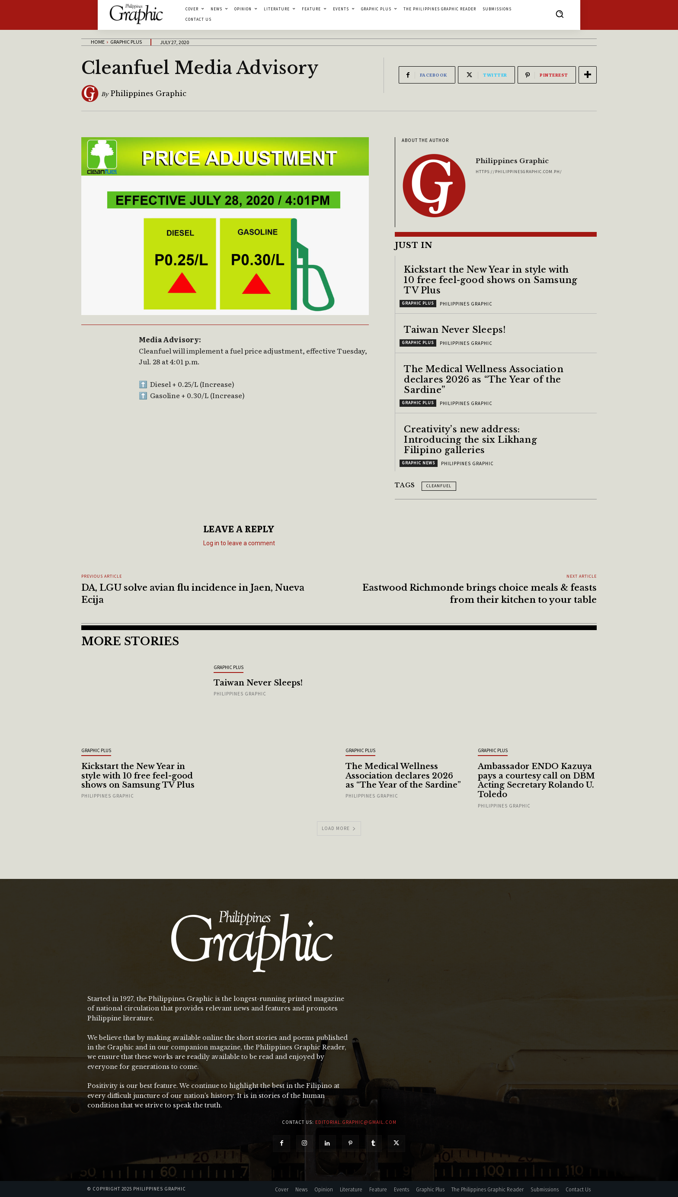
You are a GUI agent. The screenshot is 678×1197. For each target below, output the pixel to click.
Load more (339, 828)
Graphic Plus (126, 42)
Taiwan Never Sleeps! (454, 330)
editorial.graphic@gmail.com (356, 1122)
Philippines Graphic (148, 93)
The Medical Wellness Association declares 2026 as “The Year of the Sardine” (483, 379)
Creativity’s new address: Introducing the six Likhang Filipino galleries (470, 439)
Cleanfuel (438, 486)
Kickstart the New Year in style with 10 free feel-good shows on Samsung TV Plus (490, 280)
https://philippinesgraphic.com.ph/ (519, 171)
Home (98, 42)
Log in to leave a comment (239, 543)
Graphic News (418, 463)
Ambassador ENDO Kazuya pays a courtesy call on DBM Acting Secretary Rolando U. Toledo (536, 780)
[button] (559, 13)
